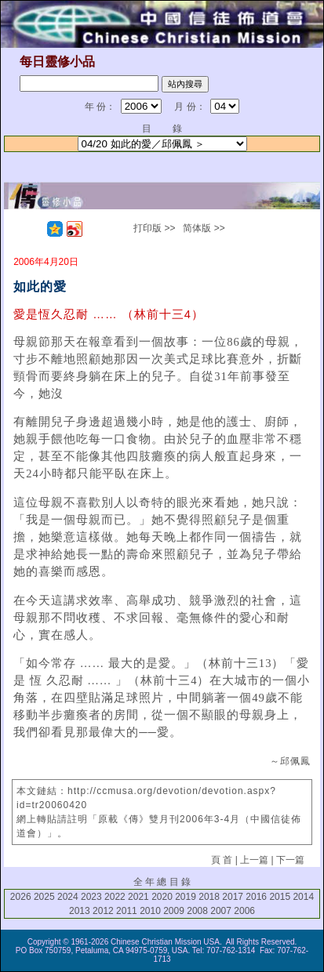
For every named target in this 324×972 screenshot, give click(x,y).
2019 (185, 896)
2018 (209, 896)
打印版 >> (154, 228)
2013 (79, 910)
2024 (67, 896)
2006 (244, 910)
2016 (256, 896)
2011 (126, 910)
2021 (138, 896)
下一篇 (290, 859)
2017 (232, 896)
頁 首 (221, 859)
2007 (220, 910)
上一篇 (254, 859)
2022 (115, 896)
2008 (197, 910)
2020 (162, 896)
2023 (91, 896)
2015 (279, 896)
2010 (150, 910)
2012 (103, 910)
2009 (173, 910)
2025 (44, 896)
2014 (303, 896)
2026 (20, 896)
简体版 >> (203, 228)
